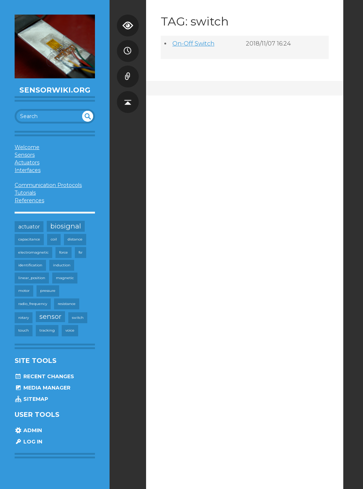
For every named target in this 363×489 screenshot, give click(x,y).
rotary (23, 318)
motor (24, 291)
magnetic (65, 278)
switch (78, 318)
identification (30, 265)
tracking (47, 330)
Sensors (25, 155)
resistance (67, 304)
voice (69, 330)
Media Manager (42, 387)
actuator (29, 226)
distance (75, 239)
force (63, 252)
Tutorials (25, 192)
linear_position (31, 278)
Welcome (27, 147)
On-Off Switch (193, 43)
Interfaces (28, 170)
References (29, 200)
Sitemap (31, 399)
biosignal (65, 226)
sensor (50, 316)
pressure (48, 291)
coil (54, 239)
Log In (28, 441)
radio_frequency (32, 304)
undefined (87, 116)
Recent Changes (44, 376)
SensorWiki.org (55, 90)
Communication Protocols (48, 185)
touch (23, 330)
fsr (81, 252)
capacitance (29, 239)
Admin (28, 430)
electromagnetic (33, 252)
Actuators (27, 162)
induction (61, 265)
